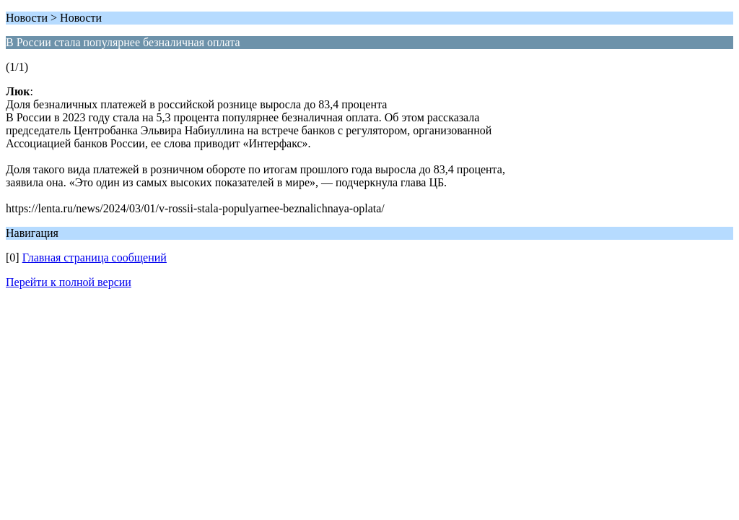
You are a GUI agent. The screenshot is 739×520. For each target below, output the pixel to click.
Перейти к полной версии (68, 282)
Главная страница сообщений (94, 257)
